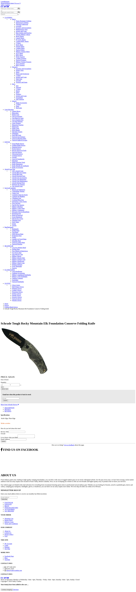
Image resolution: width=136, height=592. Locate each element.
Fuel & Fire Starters (18, 205)
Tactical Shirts (20, 50)
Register (6, 1)
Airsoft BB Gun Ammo (19, 172)
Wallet (14, 237)
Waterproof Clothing (22, 22)
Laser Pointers (16, 123)
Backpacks (15, 229)
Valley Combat (5, 5)
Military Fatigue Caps (18, 259)
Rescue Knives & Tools (19, 150)
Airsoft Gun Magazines (19, 179)
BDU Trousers (20, 65)
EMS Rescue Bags (17, 234)
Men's (14, 19)
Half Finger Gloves (18, 287)
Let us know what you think (9, 438)
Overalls (18, 80)
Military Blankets (17, 207)
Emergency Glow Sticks (19, 201)
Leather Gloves (16, 290)
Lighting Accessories (18, 273)
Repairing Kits (16, 213)
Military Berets (16, 256)
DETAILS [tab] (8, 409)
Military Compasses (18, 210)
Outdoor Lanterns (17, 278)
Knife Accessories (17, 167)
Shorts (18, 91)
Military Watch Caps (18, 263)
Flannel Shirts (20, 46)
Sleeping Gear (16, 220)
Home (2, 3)
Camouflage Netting (18, 191)
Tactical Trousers (21, 60)
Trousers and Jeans (21, 82)
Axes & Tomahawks (18, 159)
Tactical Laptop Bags (18, 242)
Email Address (5, 440)
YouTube (7, 560)
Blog (6, 558)
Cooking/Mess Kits (18, 200)
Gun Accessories (17, 116)
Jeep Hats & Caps (17, 254)
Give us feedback (69, 445)
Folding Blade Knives (18, 145)
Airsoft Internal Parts (18, 183)
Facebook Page (9, 557)
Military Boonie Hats (18, 258)
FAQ (6, 537)
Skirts (17, 72)
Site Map (7, 549)
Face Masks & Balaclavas (20, 251)
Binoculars (15, 113)
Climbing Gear (16, 198)
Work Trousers (20, 57)
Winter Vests (20, 70)
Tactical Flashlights (18, 282)
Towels (14, 225)
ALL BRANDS (9, 511)
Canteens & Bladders (18, 196)
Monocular (15, 126)
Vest (17, 86)
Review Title (4, 432)
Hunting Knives (17, 147)
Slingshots (15, 133)
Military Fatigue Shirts (23, 51)
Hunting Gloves (17, 288)
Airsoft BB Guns (17, 174)
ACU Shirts (19, 53)
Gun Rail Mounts (17, 121)
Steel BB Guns (16, 135)
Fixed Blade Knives (18, 143)
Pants (17, 106)
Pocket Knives (16, 149)
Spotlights (15, 280)
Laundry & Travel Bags (19, 239)
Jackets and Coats (21, 31)
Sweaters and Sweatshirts (23, 28)
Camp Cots (15, 193)
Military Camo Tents (18, 208)
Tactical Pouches (17, 244)
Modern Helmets (17, 264)
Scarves (14, 268)
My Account (8, 544)
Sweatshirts (19, 97)
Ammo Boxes (16, 111)
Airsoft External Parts (18, 176)
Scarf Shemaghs (17, 266)
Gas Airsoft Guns (17, 186)
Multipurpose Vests (22, 29)
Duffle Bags (15, 230)
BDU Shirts (19, 55)
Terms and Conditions (11, 524)
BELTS (7, 506)
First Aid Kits (16, 203)
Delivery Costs (9, 522)
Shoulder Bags (16, 241)
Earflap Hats (16, 249)
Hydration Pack (17, 235)
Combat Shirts (20, 48)
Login (2, 1)
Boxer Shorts (20, 36)
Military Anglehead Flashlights (21, 275)
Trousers (18, 94)
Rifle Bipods (16, 130)
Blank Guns (15, 115)
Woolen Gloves (16, 300)
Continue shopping (7, 590)
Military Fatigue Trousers (23, 62)
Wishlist (6, 3)
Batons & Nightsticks (18, 189)
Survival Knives (17, 152)
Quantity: (3, 382)
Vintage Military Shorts (23, 34)
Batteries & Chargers (18, 184)
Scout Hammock (17, 217)
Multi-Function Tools (18, 162)
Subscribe (4, 500)
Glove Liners (16, 285)
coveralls (18, 26)
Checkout (16, 590)
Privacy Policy (9, 535)
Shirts (17, 92)
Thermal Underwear (22, 24)
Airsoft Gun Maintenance (20, 181)
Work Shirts (19, 45)
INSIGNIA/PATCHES (11, 508)
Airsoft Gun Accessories (19, 178)
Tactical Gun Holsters (18, 137)
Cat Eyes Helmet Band (19, 247)
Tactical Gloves (17, 299)
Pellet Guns (15, 128)
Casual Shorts (20, 38)
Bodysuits (19, 108)
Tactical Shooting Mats (19, 138)
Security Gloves (17, 297)
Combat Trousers (21, 58)
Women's (15, 67)
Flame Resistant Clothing (23, 21)
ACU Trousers (20, 63)
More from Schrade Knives (10, 404)
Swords (14, 157)
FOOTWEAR (9, 503)
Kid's (13, 84)
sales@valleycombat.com (14, 571)
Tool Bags (15, 232)
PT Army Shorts (21, 40)
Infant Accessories (21, 103)
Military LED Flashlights (19, 276)
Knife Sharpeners (17, 164)
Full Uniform (20, 99)
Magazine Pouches (17, 125)
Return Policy (9, 521)
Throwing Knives (17, 154)
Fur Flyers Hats (17, 253)
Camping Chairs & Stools (20, 195)
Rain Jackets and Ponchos (24, 33)
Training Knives (17, 155)
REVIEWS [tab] (8, 411)
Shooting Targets (17, 132)
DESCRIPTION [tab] (9, 408)
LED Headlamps (17, 271)
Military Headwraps (18, 261)
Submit (5, 400)
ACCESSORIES (10, 510)
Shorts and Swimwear (22, 74)
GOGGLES (8, 505)
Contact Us (12, 3)
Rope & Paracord (17, 215)
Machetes (15, 161)
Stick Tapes (15, 222)
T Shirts (18, 43)
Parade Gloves (16, 295)
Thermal (18, 87)
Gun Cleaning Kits (17, 120)
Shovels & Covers (17, 218)
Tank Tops (19, 79)
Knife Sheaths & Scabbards (20, 166)
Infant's (14, 101)
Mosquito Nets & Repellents (20, 212)
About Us (7, 531)
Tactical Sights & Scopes (19, 140)
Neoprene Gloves (17, 292)
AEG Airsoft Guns (17, 171)
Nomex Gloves (16, 293)
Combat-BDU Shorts (22, 41)
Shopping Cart (9, 519)
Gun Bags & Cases (18, 118)
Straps (14, 224)
